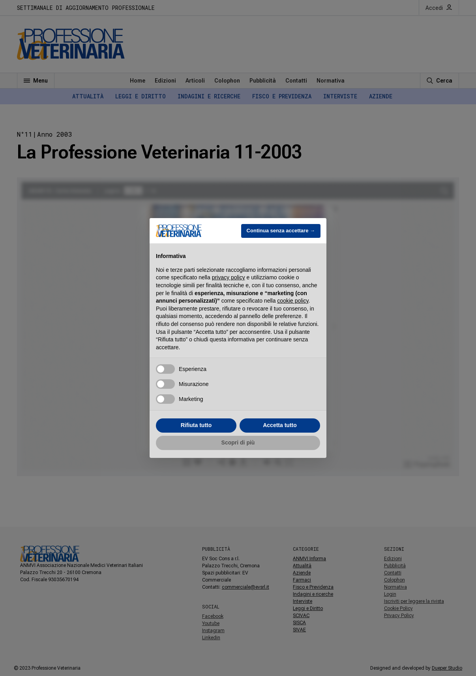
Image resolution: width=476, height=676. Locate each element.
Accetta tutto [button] (280, 425)
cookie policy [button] (292, 301)
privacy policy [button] (228, 277)
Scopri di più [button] (238, 442)
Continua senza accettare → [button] (281, 230)
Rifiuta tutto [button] (196, 425)
